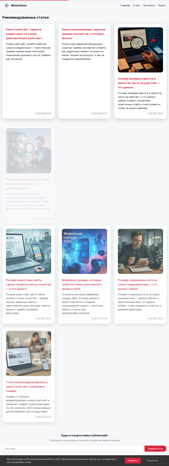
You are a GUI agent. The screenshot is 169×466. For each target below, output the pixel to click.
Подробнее (152, 460)
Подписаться (155, 448)
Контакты (149, 5)
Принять (132, 460)
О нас (136, 5)
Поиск (162, 5)
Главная (125, 5)
